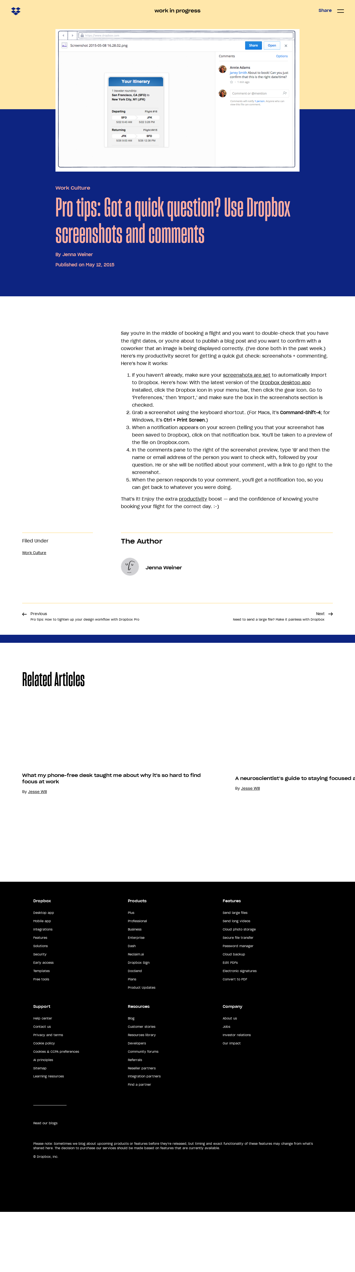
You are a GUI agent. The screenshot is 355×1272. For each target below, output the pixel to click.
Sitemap (40, 1128)
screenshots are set (246, 375)
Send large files (235, 973)
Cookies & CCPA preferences (56, 1111)
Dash (132, 1006)
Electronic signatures (240, 1031)
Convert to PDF (235, 1039)
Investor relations (237, 1095)
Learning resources (48, 1136)
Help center (42, 1078)
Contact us (42, 1087)
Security (40, 1014)
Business (134, 989)
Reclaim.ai (136, 1014)
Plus (131, 973)
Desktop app (43, 973)
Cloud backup (234, 1014)
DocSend (135, 1031)
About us (230, 1078)
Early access (43, 1023)
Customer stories (141, 1087)
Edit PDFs (230, 1023)
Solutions (40, 1006)
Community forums (143, 1111)
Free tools (41, 1039)
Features (40, 998)
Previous (85, 616)
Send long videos (236, 981)
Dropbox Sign (138, 1023)
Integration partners (144, 1136)
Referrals (135, 1120)
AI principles (43, 1120)
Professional (137, 981)
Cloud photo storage (239, 989)
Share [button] (325, 10)
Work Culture (72, 188)
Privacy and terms (48, 1095)
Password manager (238, 1006)
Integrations (42, 989)
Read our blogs (45, 1183)
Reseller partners (142, 1128)
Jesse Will (37, 878)
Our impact (232, 1103)
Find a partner (139, 1145)
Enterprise (136, 998)
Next (278, 616)
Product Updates (141, 1048)
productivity (193, 499)
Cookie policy (44, 1103)
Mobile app (42, 981)
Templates (41, 1031)
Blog (131, 1078)
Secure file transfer (238, 998)
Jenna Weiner (77, 254)
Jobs (226, 1087)
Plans (132, 1039)
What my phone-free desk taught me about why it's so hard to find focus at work (111, 865)
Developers (137, 1103)
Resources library (142, 1095)
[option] (106, 808)
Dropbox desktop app (285, 382)
